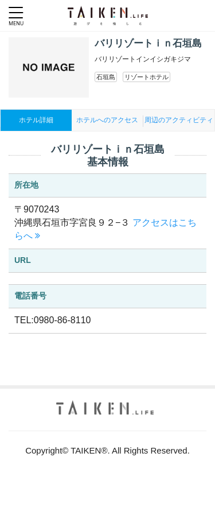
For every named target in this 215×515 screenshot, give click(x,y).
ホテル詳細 (36, 120)
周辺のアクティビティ (178, 120)
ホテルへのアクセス (107, 120)
